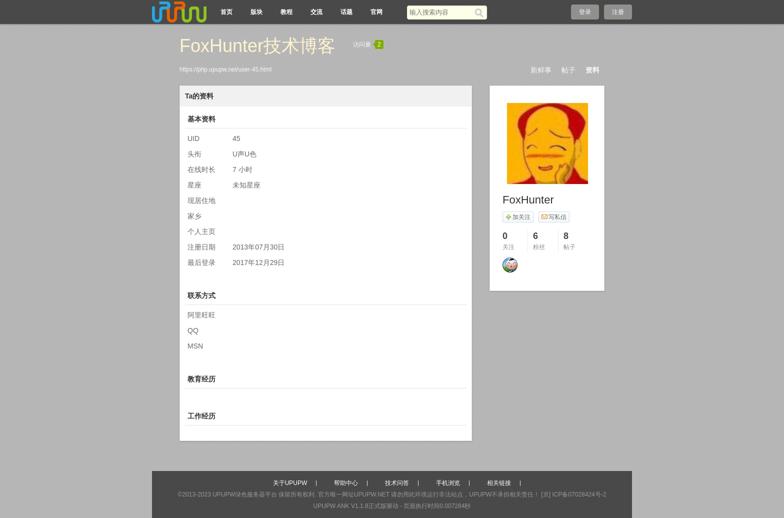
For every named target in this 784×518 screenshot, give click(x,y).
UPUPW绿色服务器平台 (244, 494)
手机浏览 (448, 483)
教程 (286, 12)
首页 (226, 12)
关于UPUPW (290, 483)
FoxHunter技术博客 (258, 46)
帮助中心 (346, 483)
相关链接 (499, 483)
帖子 (569, 70)
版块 (256, 12)
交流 (316, 12)
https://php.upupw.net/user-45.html (226, 69)
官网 (376, 12)
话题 (346, 12)
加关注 (517, 217)
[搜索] (480, 13)
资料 (593, 70)
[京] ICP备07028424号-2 (573, 494)
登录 (585, 12)
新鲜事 (541, 70)
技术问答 (397, 483)
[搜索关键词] (441, 12)
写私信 (553, 217)
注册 (618, 12)
